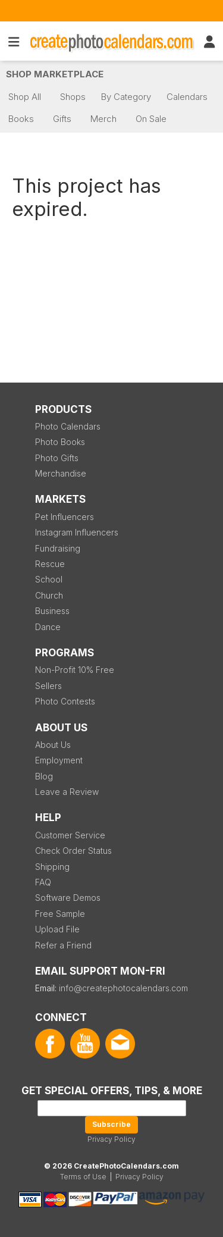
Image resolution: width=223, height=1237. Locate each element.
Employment (59, 760)
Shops (73, 96)
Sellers (48, 686)
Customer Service (70, 835)
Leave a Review (67, 792)
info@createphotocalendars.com (123, 988)
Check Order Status (73, 850)
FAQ (43, 882)
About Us (53, 745)
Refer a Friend (63, 945)
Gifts (62, 118)
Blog (44, 776)
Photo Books (60, 442)
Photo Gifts (56, 458)
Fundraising (57, 548)
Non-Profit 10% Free (74, 670)
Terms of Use (83, 1176)
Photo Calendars (67, 426)
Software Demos (67, 897)
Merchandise (60, 473)
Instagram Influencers (76, 532)
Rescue (50, 564)
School (48, 579)
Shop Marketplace (54, 74)
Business (52, 611)
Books (21, 118)
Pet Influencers (64, 517)
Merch (103, 118)
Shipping (52, 867)
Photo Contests (65, 701)
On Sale (151, 118)
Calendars (187, 96)
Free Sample (60, 914)
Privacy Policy (111, 1139)
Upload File (57, 929)
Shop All (24, 96)
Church (49, 595)
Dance (48, 627)
